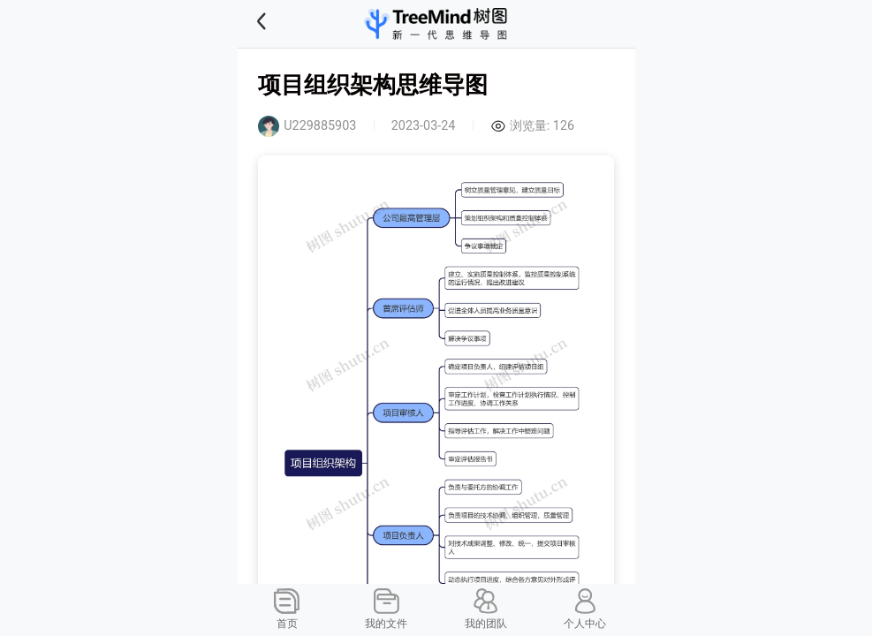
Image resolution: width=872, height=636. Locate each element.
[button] (283, 24)
